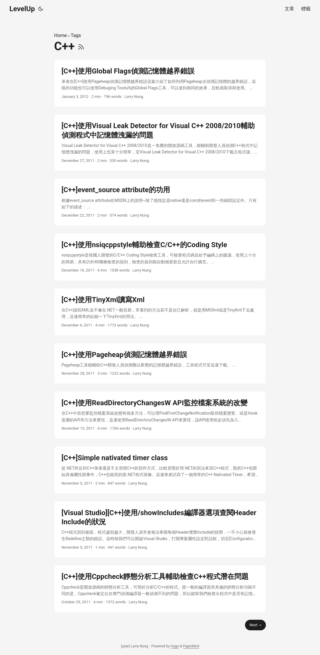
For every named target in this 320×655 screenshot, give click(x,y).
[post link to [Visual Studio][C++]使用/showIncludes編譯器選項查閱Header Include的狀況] (160, 529)
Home (60, 35)
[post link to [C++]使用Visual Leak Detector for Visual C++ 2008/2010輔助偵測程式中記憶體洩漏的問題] (160, 142)
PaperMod (191, 646)
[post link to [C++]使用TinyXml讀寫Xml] (160, 312)
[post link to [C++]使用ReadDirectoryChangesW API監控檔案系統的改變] (160, 415)
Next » (255, 625)
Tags (76, 35)
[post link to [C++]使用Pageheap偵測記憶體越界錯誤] (160, 363)
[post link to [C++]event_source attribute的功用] (160, 202)
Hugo (174, 646)
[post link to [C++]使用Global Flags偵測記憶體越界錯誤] (160, 83)
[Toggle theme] (40, 9)
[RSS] (81, 46)
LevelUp (22, 9)
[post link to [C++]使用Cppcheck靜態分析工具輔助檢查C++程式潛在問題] (160, 588)
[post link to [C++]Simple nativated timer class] (160, 470)
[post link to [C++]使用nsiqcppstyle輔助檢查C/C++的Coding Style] (160, 257)
